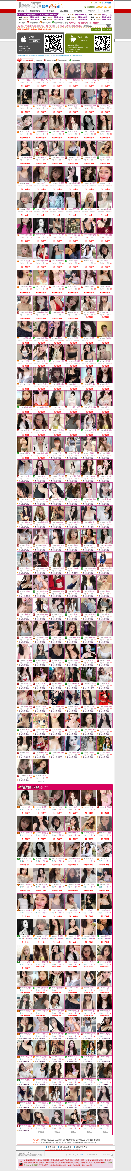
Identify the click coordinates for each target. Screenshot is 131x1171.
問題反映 (105, 11)
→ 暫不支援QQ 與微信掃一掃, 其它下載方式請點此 (67, 55)
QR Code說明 (107, 29)
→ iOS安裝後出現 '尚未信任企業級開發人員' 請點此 (33, 55)
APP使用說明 (96, 29)
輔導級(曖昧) (46, 23)
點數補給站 (35, 11)
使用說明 (78, 11)
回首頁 (21, 11)
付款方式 (91, 11)
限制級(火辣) (34, 23)
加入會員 (64, 11)
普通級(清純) (59, 23)
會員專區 (50, 11)
